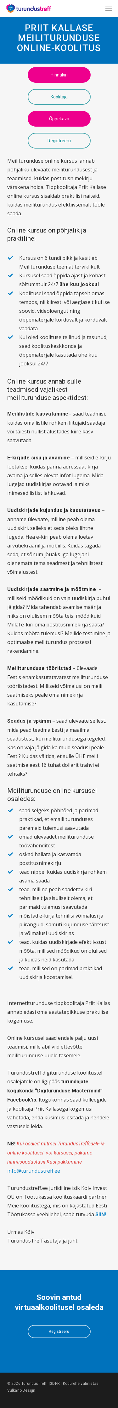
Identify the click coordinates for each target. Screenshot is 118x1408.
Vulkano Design (21, 1390)
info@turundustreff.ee (33, 1170)
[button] (108, 8)
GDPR (55, 1383)
